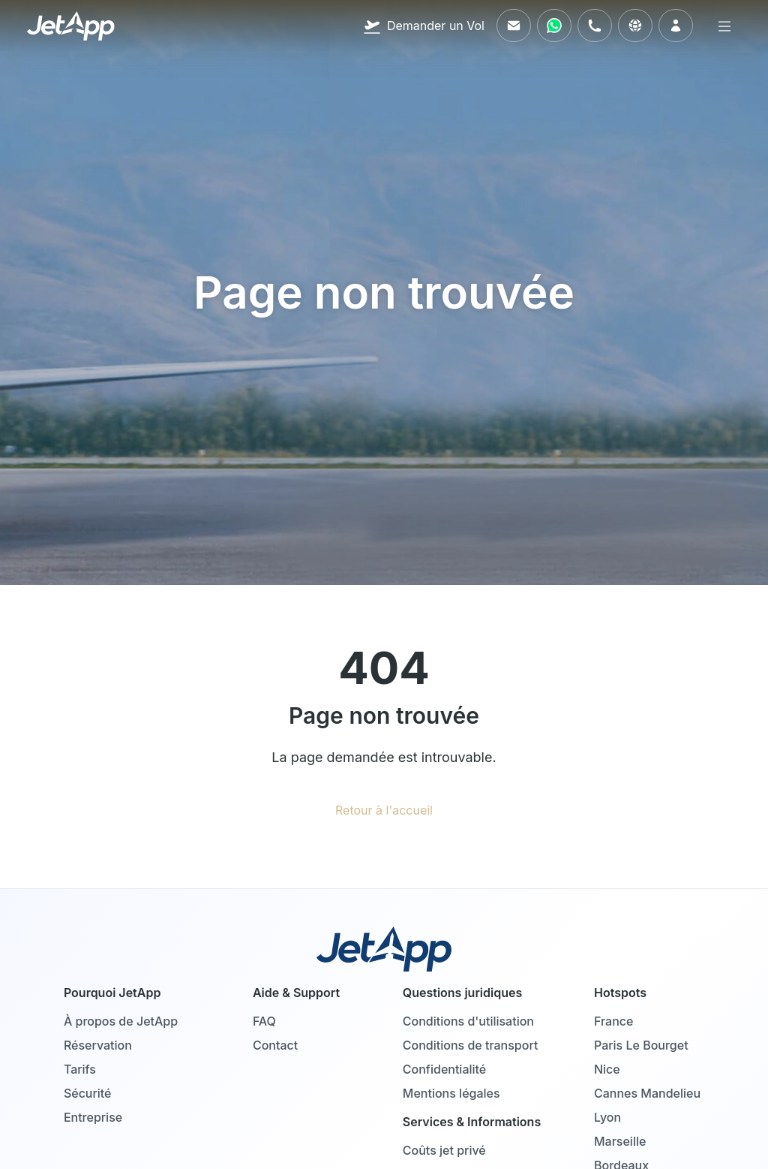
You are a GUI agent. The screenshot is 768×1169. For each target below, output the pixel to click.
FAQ (264, 1021)
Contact (275, 1045)
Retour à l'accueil (384, 810)
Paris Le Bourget (641, 1045)
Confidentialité (444, 1069)
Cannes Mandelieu (647, 1093)
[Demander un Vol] (423, 25)
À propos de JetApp (121, 1021)
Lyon (607, 1117)
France (613, 1021)
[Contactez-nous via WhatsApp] (554, 25)
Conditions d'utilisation (468, 1021)
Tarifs (80, 1069)
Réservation (98, 1045)
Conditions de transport (470, 1045)
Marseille (620, 1141)
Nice (607, 1069)
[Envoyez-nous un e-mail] (513, 25)
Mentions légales (451, 1093)
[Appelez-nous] (595, 25)
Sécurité (88, 1093)
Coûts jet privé (444, 1150)
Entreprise (93, 1117)
